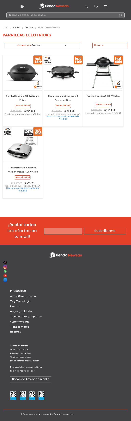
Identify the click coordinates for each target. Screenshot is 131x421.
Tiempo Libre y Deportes (26, 317)
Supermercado (20, 322)
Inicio (5, 27)
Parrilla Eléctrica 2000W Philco (103, 96)
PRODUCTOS (18, 291)
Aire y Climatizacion (23, 296)
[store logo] (53, 6)
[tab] (65, 291)
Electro (17, 27)
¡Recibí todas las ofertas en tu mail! (22, 231)
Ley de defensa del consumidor (24, 361)
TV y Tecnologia (20, 301)
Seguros (15, 332)
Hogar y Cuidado (21, 312)
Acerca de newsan (19, 346)
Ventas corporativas (19, 350)
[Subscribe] (105, 231)
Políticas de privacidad (20, 353)
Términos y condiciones (20, 357)
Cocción (29, 27)
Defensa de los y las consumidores (26, 367)
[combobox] (65, 15)
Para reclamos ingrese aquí (22, 371)
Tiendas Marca (19, 327)
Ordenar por (24, 45)
